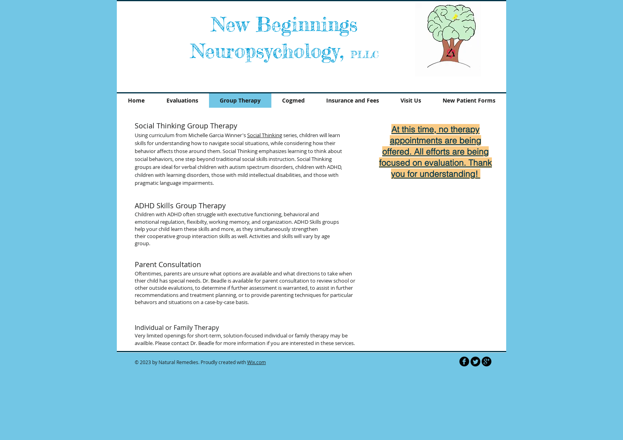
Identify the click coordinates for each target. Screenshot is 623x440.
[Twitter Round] (475, 361)
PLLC (364, 54)
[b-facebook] (464, 361)
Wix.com (256, 362)
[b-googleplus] (486, 361)
